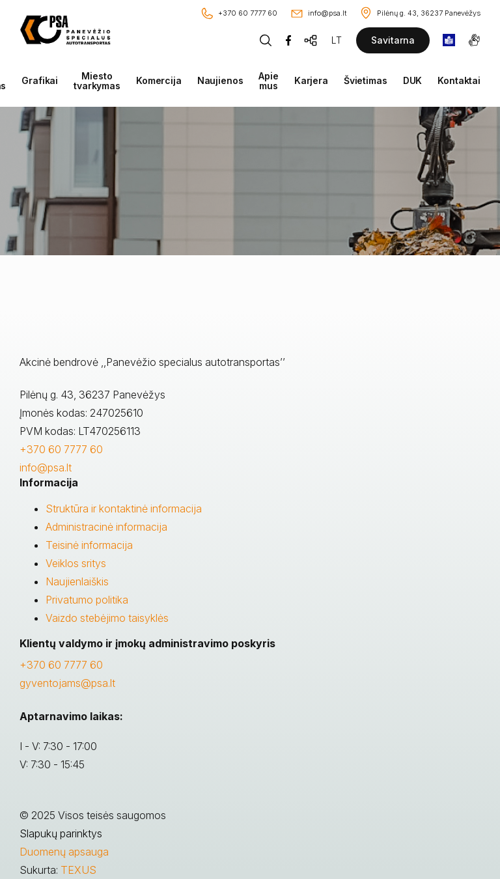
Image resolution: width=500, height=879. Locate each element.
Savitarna (393, 40)
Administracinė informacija (106, 526)
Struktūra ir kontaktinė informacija (124, 508)
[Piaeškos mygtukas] (266, 40)
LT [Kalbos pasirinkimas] (336, 40)
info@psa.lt (46, 467)
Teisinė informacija (89, 544)
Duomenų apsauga (64, 851)
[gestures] (474, 40)
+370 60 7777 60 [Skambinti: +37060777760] (61, 664)
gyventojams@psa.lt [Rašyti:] (67, 683)
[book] (449, 40)
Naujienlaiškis (77, 581)
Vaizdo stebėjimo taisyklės (107, 617)
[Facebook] (288, 40)
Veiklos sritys (76, 563)
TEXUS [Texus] (78, 869)
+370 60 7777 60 (61, 449)
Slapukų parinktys (61, 833)
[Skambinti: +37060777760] (238, 14)
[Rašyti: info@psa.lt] (318, 14)
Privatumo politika (87, 599)
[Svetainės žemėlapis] (311, 40)
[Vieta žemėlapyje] (419, 14)
